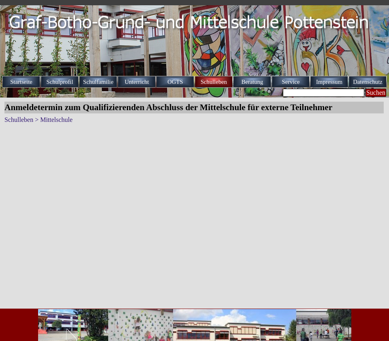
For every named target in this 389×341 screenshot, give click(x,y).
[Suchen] (323, 93)
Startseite (21, 82)
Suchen (375, 92)
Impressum (329, 82)
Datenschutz (367, 82)
